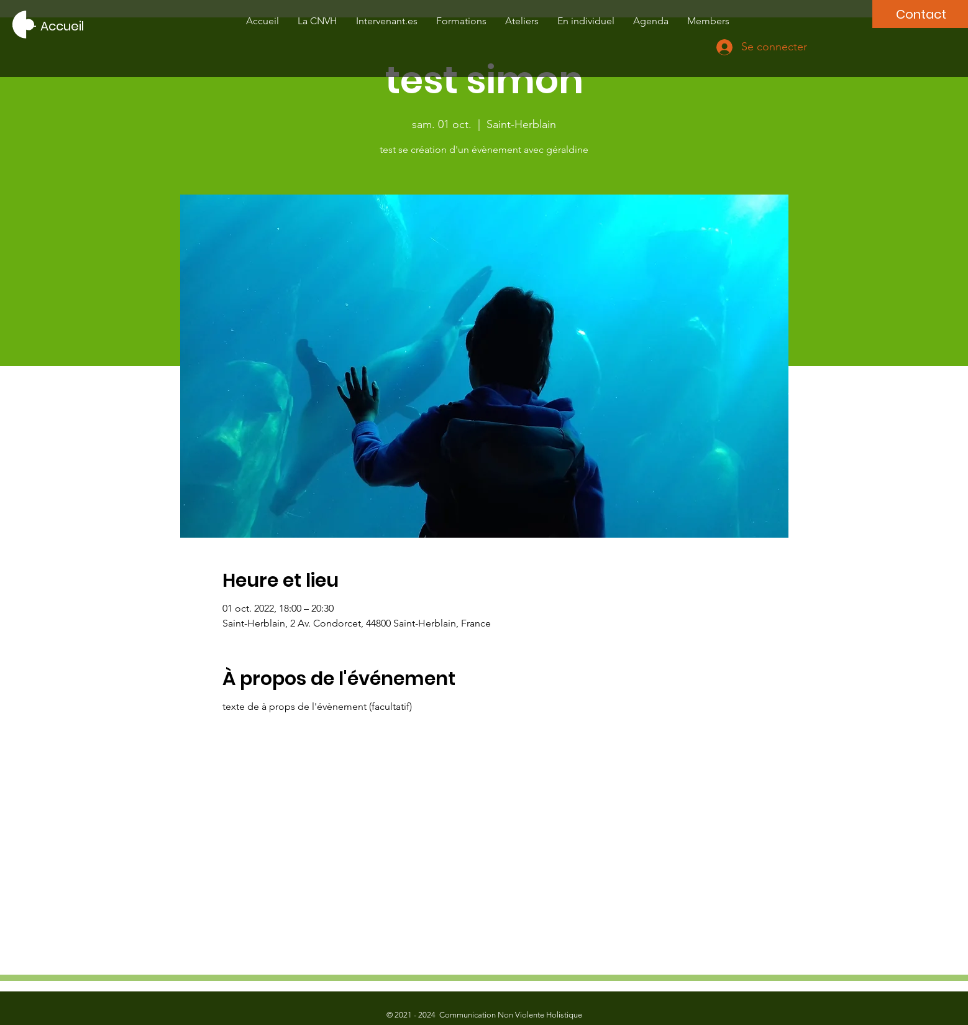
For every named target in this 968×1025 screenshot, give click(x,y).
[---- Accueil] (48, 26)
